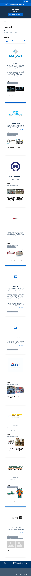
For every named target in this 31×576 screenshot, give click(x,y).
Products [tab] (21, 41)
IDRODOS (19, 260)
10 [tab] (20, 96)
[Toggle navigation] (1, 4)
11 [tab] (22, 96)
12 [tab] (23, 96)
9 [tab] (19, 96)
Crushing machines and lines (11, 398)
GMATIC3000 (11, 260)
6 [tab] (15, 96)
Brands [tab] (9, 41)
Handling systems (20, 397)
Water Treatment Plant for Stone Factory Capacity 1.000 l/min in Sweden (19, 200)
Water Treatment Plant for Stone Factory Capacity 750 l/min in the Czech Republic (11, 200)
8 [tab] (20, 261)
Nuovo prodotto (11, 552)
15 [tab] (16, 150)
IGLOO (20, 500)
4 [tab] (12, 96)
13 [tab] (15, 97)
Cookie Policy (22, 574)
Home (5, 21)
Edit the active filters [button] (15, 35)
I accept (27, 574)
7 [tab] (16, 96)
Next (25, 90)
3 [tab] (10, 96)
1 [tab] (8, 96)
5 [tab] (13, 96)
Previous (5, 90)
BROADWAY (11, 500)
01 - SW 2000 (11, 449)
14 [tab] (15, 150)
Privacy (17, 574)
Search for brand (7, 30)
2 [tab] (9, 96)
